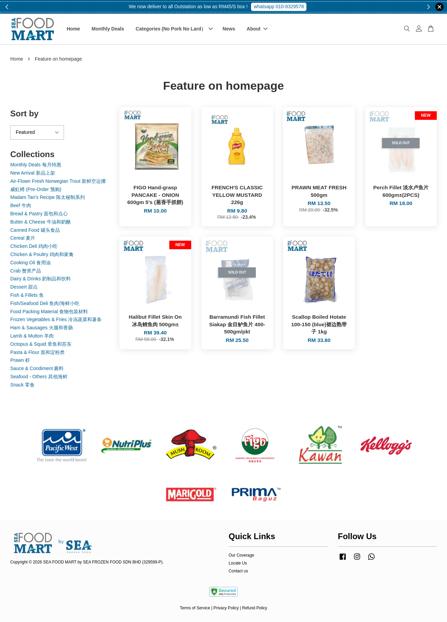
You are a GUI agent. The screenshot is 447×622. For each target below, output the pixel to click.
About (257, 28)
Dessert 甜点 (24, 287)
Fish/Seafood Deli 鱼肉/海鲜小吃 (44, 303)
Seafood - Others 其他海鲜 (38, 376)
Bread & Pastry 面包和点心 (39, 213)
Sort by (24, 113)
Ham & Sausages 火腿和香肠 (41, 327)
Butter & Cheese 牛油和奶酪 (40, 222)
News (229, 28)
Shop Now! (281, 6)
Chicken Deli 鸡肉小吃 (33, 246)
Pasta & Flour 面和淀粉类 (37, 352)
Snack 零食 (22, 385)
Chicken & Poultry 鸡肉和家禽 (42, 254)
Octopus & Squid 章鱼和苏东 (40, 344)
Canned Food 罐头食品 (35, 230)
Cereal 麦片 (22, 238)
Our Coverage (241, 555)
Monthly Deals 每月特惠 (35, 164)
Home (73, 28)
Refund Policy (254, 608)
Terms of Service (195, 608)
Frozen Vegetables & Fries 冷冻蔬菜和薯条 (56, 319)
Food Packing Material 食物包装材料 (49, 311)
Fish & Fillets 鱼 (27, 295)
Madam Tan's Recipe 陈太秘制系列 (47, 197)
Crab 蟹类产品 (25, 271)
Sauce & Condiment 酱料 (37, 368)
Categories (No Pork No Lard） (174, 28)
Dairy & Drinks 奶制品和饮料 (40, 278)
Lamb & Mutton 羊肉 (32, 336)
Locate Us (238, 563)
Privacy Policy (226, 608)
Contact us (238, 571)
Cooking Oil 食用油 (30, 262)
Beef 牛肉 (20, 205)
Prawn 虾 (20, 360)
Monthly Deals (108, 28)
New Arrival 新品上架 (32, 173)
